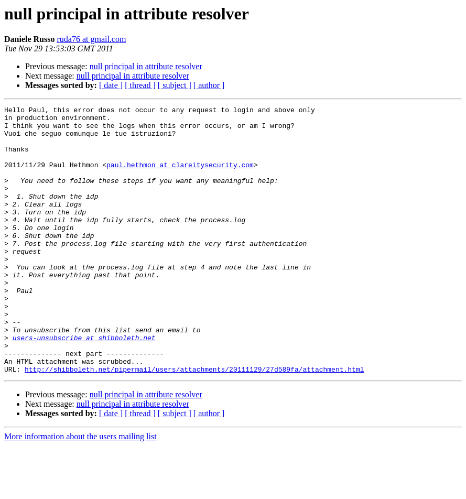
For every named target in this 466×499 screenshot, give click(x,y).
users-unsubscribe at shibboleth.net (84, 384)
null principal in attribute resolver (146, 66)
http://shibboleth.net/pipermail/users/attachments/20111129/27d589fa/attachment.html (194, 422)
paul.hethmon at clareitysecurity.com (180, 177)
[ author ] (209, 85)
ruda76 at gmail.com (91, 39)
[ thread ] (140, 85)
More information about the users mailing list (80, 489)
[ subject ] (174, 85)
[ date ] (111, 85)
